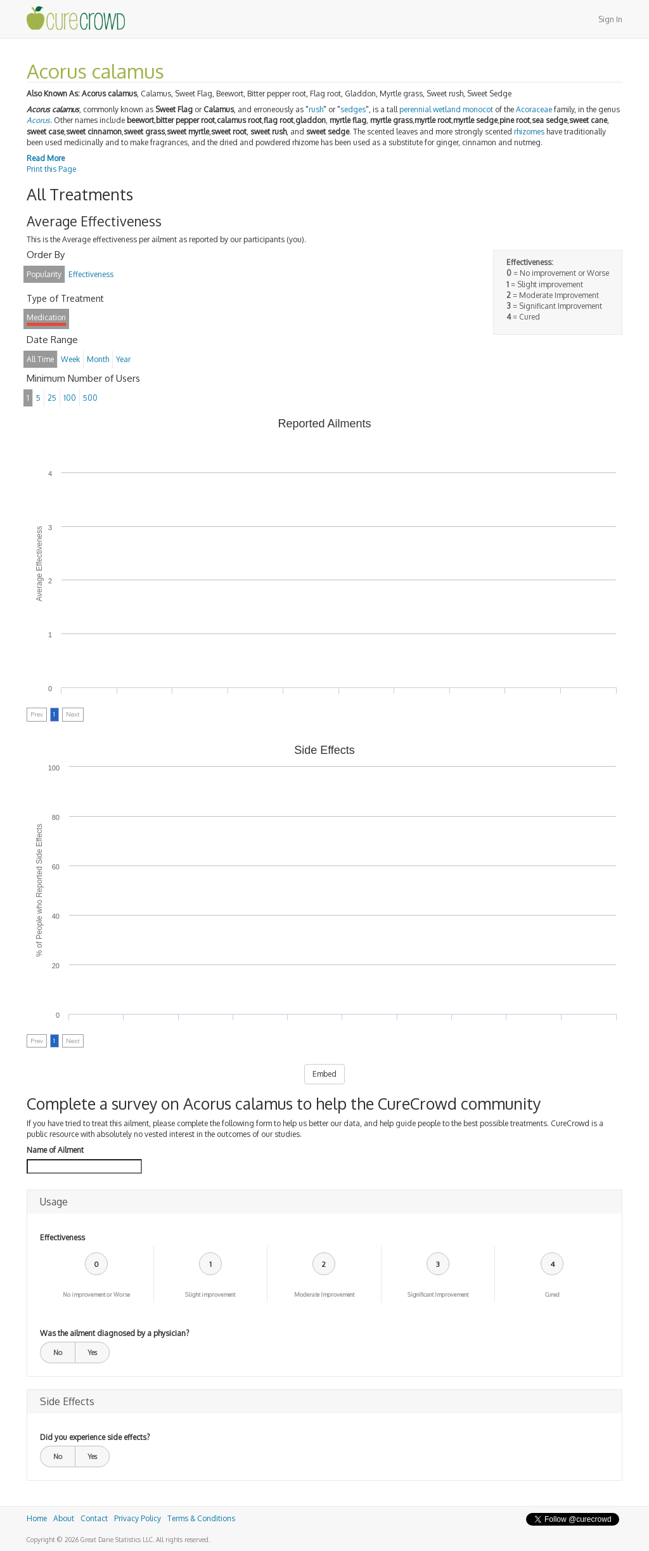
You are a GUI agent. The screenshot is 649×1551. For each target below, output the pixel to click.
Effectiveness (62, 1237)
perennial (415, 109)
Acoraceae (534, 109)
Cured (552, 1294)
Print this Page (51, 169)
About (63, 1518)
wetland (447, 109)
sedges (353, 109)
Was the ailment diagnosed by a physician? (114, 1333)
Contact (94, 1518)
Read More (46, 158)
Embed (324, 1074)
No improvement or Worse (96, 1294)
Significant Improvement (438, 1294)
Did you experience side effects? (95, 1437)
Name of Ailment (55, 1150)
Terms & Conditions (201, 1518)
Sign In (610, 19)
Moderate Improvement (324, 1294)
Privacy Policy (137, 1518)
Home (37, 1518)
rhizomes (529, 131)
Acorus (38, 120)
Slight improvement (210, 1294)
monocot (478, 109)
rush (316, 109)
